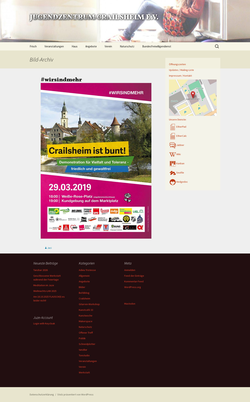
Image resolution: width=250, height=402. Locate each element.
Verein (108, 46)
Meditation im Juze (43, 285)
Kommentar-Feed (134, 281)
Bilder (82, 287)
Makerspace (85, 321)
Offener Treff (86, 332)
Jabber (176, 145)
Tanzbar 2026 (40, 270)
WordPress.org (132, 287)
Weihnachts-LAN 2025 (44, 291)
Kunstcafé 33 (86, 310)
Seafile (176, 172)
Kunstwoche (85, 315)
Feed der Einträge (134, 275)
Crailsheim (84, 298)
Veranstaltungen (54, 46)
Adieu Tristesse (87, 270)
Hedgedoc (178, 181)
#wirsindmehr (61, 77)
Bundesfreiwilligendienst (156, 46)
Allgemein (84, 275)
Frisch (33, 46)
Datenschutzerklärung (42, 394)
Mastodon (129, 303)
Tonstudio (84, 355)
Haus (75, 46)
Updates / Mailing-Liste (181, 70)
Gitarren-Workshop (89, 304)
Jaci (49, 247)
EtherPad (177, 126)
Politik (82, 338)
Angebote (91, 46)
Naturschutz (127, 46)
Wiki (175, 154)
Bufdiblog (84, 292)
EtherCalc (178, 135)
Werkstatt (84, 372)
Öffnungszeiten (177, 64)
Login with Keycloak (44, 323)
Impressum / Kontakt (180, 75)
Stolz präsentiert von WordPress (75, 394)
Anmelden (129, 270)
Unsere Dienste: (177, 119)
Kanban (176, 163)
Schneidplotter (87, 344)
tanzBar (83, 349)
